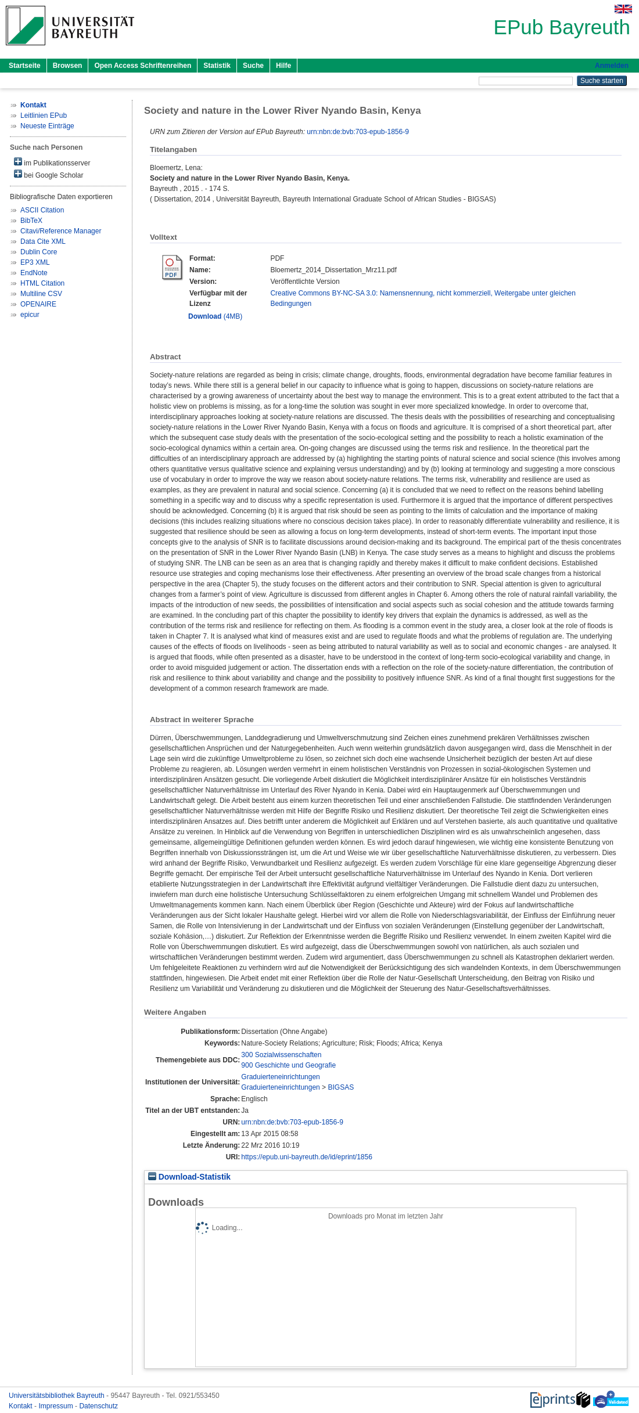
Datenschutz (98, 1406)
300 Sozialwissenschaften (281, 1055)
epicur (30, 315)
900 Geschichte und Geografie (288, 1065)
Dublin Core (38, 252)
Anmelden (612, 66)
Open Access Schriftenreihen (142, 66)
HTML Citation (42, 283)
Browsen (67, 66)
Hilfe (283, 66)
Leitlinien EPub (43, 115)
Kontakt (21, 1406)
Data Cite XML (43, 241)
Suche (253, 66)
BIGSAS (341, 1087)
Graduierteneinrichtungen (280, 1077)
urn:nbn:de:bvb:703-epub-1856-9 (357, 132)
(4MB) (215, 316)
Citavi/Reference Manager (60, 231)
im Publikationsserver (52, 162)
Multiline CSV (41, 294)
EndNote (34, 273)
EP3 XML (35, 262)
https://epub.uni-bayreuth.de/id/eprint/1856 (306, 1157)
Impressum (56, 1406)
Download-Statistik (189, 1177)
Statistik (217, 66)
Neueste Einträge (47, 126)
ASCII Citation (42, 210)
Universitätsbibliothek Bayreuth (57, 1396)
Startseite (25, 66)
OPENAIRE (38, 304)
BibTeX (31, 221)
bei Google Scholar (48, 174)
